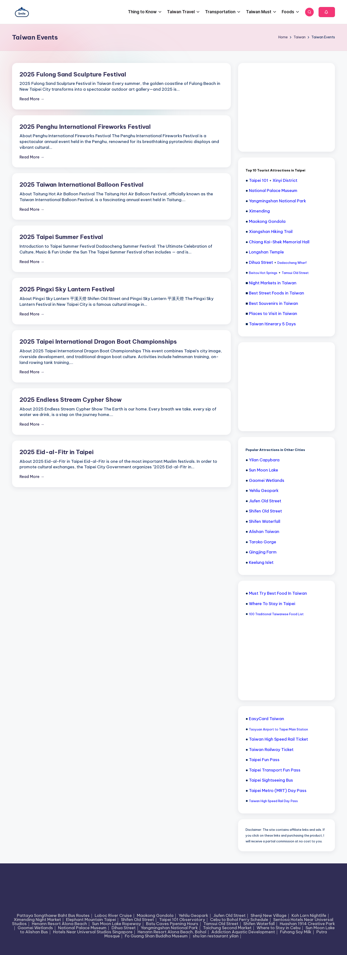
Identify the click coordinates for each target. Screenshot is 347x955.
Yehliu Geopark (193, 915)
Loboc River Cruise (113, 915)
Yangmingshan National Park (169, 927)
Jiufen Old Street (229, 915)
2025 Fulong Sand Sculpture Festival (73, 74)
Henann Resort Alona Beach (59, 923)
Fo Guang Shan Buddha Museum (156, 936)
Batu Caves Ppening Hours (172, 923)
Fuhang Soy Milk (295, 932)
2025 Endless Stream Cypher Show (71, 399)
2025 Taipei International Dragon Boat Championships (98, 341)
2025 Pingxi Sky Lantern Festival (67, 289)
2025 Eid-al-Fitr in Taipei (56, 452)
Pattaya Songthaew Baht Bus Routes (53, 915)
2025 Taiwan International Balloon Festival (81, 184)
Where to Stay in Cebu (278, 927)
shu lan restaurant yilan (216, 936)
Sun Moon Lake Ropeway (116, 923)
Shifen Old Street (137, 919)
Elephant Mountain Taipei (91, 919)
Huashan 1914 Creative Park (307, 923)
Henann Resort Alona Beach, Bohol (172, 932)
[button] (327, 12)
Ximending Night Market (37, 919)
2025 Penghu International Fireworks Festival (85, 126)
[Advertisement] (282, 106)
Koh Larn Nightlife (309, 915)
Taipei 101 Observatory (182, 919)
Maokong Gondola (155, 915)
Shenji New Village (269, 915)
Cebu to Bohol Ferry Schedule (239, 919)
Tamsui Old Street (220, 923)
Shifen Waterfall (259, 923)
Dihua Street (124, 927)
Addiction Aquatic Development (243, 932)
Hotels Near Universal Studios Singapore (93, 932)
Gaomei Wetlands (35, 927)
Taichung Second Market (227, 927)
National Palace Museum (82, 927)
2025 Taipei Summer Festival (61, 236)
